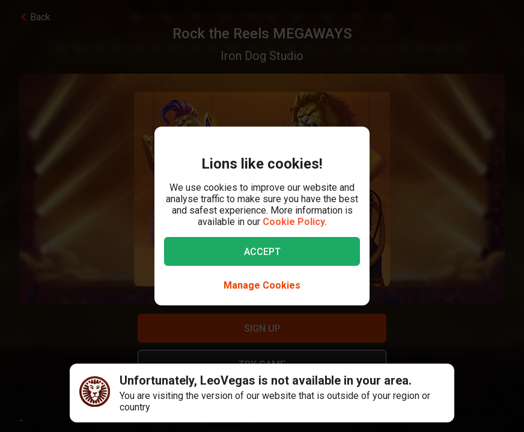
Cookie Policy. (295, 221)
